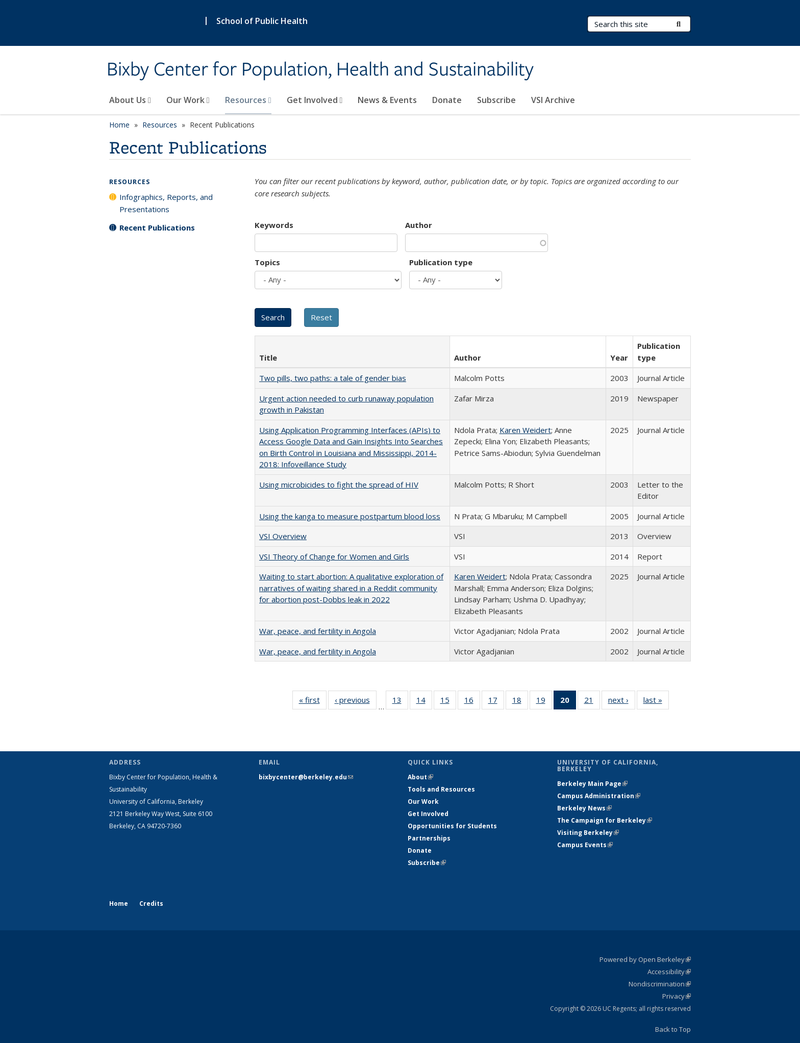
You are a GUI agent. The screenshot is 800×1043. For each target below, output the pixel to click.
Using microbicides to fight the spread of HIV (338, 484)
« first (313, 701)
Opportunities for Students (452, 826)
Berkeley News (584, 808)
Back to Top (673, 1029)
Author (418, 225)
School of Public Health (262, 21)
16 (472, 701)
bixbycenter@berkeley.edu (306, 777)
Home (119, 125)
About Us (130, 100)
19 (544, 701)
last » (656, 701)
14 (424, 701)
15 (448, 701)
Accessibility (669, 971)
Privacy (676, 996)
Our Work (188, 100)
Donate (447, 100)
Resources (248, 100)
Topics (267, 262)
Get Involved (315, 100)
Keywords (274, 225)
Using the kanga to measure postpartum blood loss (349, 516)
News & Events (387, 100)
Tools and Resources (441, 789)
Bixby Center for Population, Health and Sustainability (320, 70)
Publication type (440, 262)
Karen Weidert (525, 430)
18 (520, 701)
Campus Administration (598, 796)
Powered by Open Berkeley (645, 959)
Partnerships (429, 838)
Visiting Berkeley (588, 832)
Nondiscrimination (660, 983)
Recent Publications (157, 227)
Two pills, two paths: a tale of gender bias (332, 378)
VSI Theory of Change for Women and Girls (334, 556)
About (420, 777)
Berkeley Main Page (592, 783)
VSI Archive (553, 100)
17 (496, 701)
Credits (151, 903)
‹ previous (356, 701)
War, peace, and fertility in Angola (317, 631)
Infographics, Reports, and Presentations (166, 203)
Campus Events (585, 845)
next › (621, 701)
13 (400, 701)
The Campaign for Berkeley (604, 820)
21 (592, 701)
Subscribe (496, 100)
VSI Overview (283, 536)
